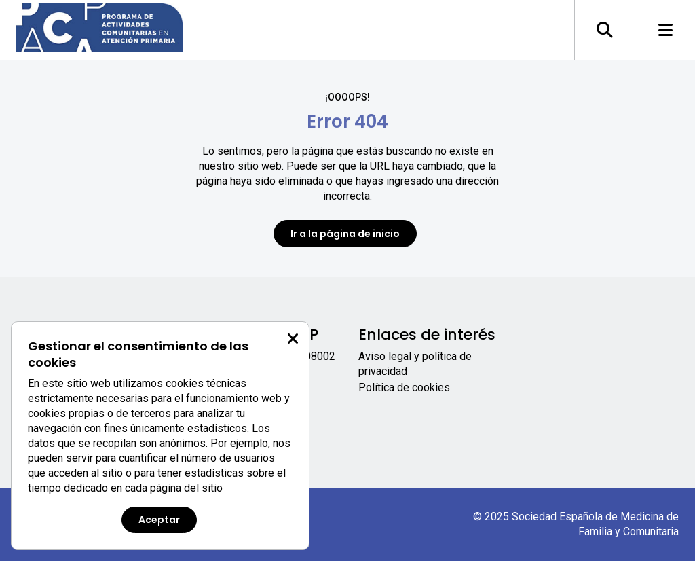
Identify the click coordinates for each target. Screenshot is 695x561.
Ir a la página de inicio (345, 233)
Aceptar (159, 519)
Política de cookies (404, 387)
